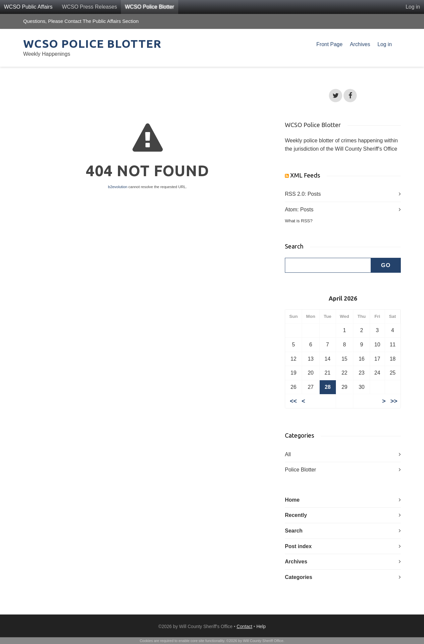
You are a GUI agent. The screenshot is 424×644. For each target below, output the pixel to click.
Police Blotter (300, 469)
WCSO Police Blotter (149, 7)
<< (293, 400)
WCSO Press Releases (89, 7)
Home (292, 500)
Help (261, 626)
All (288, 454)
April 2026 (343, 298)
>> (393, 400)
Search (293, 531)
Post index (298, 546)
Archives (360, 44)
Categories (298, 577)
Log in (412, 7)
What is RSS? (299, 220)
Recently (296, 515)
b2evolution (117, 187)
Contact (244, 626)
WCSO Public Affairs (28, 7)
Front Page (329, 44)
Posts (314, 194)
